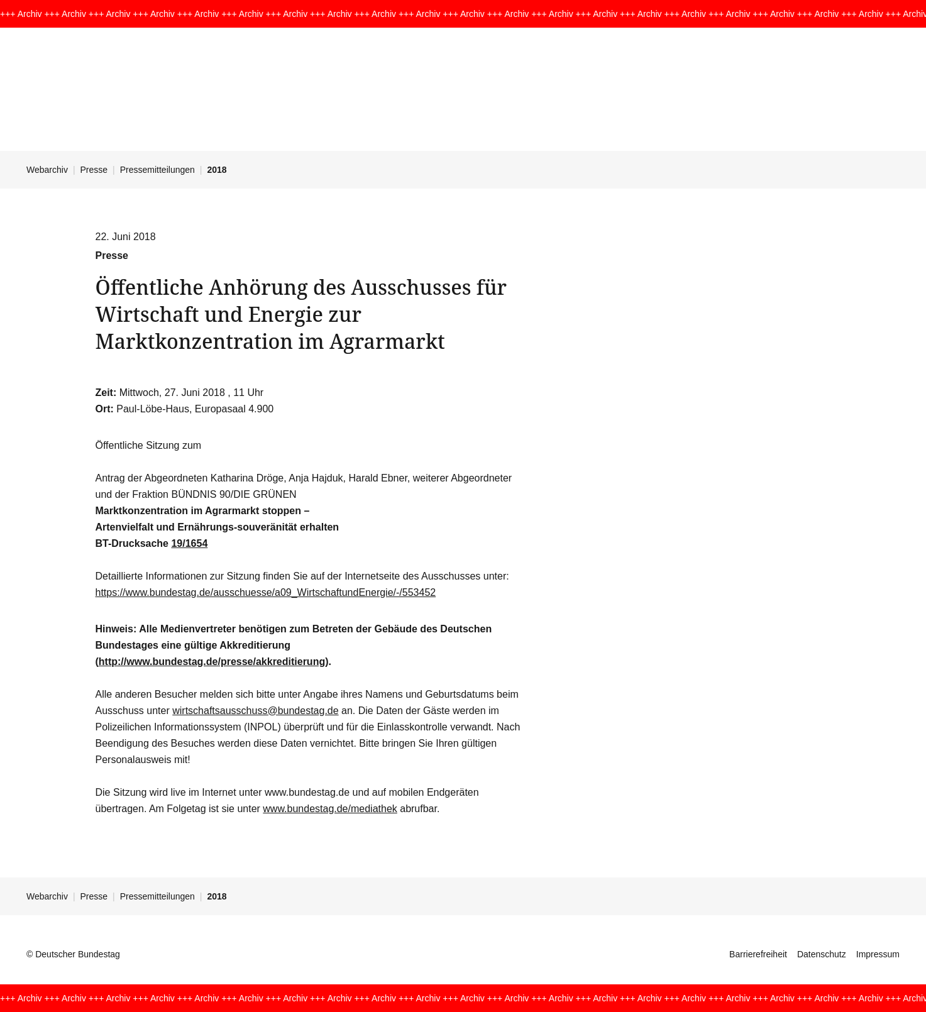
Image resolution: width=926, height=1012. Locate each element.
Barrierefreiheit (758, 954)
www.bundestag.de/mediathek (330, 808)
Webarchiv (47, 170)
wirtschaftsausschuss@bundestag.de (255, 710)
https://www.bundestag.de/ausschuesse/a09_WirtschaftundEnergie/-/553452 (266, 592)
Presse (94, 170)
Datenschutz (821, 954)
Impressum (878, 954)
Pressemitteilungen (157, 170)
